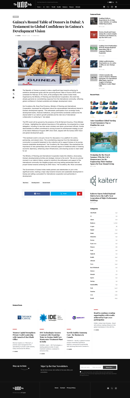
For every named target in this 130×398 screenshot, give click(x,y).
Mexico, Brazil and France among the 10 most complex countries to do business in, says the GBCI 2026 (108, 34)
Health (92, 257)
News (91, 264)
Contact (62, 388)
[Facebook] (104, 7)
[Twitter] (108, 7)
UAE (91, 295)
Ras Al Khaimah (94, 267)
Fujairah (92, 254)
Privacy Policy (71, 388)
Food (91, 250)
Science (92, 271)
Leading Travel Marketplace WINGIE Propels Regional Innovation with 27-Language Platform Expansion (108, 49)
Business (16, 16)
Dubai (92, 233)
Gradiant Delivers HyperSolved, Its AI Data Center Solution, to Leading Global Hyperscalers (108, 21)
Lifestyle (92, 260)
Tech (91, 288)
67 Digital (23, 392)
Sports (92, 278)
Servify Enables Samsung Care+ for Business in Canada (77, 334)
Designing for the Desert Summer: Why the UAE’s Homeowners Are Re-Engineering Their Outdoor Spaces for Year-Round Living (102, 159)
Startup (92, 281)
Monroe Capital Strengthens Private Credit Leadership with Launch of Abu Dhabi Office (24, 336)
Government (46, 182)
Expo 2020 (93, 243)
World (92, 298)
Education (93, 237)
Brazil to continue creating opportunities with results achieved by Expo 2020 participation (104, 316)
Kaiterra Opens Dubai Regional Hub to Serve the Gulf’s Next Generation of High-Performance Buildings (103, 196)
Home (56, 388)
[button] (110, 2)
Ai (90, 216)
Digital (92, 230)
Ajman (92, 219)
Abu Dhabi (93, 213)
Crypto (92, 226)
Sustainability (94, 284)
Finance (92, 247)
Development (35, 182)
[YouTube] (115, 7)
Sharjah (92, 274)
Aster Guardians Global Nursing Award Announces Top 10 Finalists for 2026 (103, 122)
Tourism (92, 291)
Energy (92, 240)
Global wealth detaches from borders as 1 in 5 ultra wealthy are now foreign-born (107, 63)
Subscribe (109, 367)
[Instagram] (112, 7)
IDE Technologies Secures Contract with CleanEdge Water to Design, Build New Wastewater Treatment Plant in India (51, 337)
